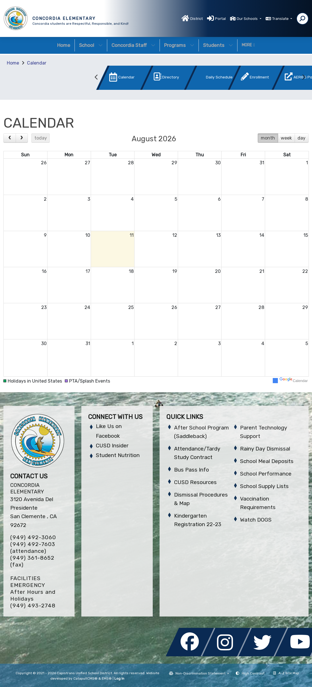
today (40, 138)
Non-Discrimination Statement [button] (200, 673)
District (196, 18)
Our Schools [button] (248, 18)
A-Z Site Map (286, 673)
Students (218, 45)
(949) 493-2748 (32, 605)
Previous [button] (96, 77)
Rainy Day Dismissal (265, 448)
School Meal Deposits (267, 461)
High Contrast (253, 673)
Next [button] (303, 77)
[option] (115, 79)
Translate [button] (281, 18)
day (301, 138)
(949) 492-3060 (33, 537)
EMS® (107, 678)
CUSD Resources (195, 482)
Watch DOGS (256, 519)
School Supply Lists (264, 486)
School (91, 45)
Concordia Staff (133, 45)
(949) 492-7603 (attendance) (32, 547)
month (268, 138)
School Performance (266, 473)
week (286, 138)
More (248, 45)
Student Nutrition (118, 455)
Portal (220, 18)
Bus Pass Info (191, 469)
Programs (179, 45)
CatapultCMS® (85, 678)
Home (63, 45)
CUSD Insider (112, 445)
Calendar (36, 63)
